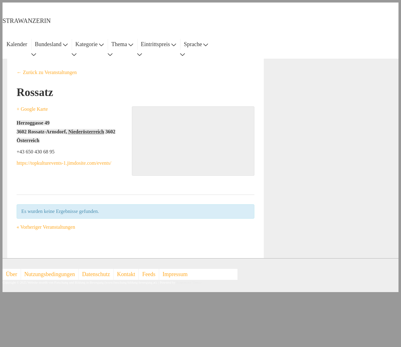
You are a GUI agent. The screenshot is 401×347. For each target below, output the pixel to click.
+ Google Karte (32, 109)
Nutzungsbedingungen (49, 274)
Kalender (17, 44)
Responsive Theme (188, 282)
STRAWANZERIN (27, 20)
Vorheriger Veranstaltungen (46, 227)
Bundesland (51, 44)
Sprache (196, 44)
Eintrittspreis (158, 44)
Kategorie (89, 44)
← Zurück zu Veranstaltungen (47, 72)
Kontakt (126, 274)
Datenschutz (96, 274)
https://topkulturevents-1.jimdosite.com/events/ (64, 163)
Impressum (175, 274)
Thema (122, 44)
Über (11, 274)
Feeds (148, 274)
